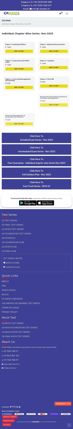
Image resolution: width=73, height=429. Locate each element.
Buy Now (7, 425)
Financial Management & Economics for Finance (15, 116)
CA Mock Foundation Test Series (20, 327)
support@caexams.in (11, 364)
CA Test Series (9, 220)
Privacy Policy (10, 312)
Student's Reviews (12, 299)
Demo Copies (9, 290)
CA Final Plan (9, 251)
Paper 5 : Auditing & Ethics (15, 44)
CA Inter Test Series (13, 229)
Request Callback (10, 417)
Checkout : (63, 404)
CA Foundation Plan (13, 242)
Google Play (12, 267)
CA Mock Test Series (13, 323)
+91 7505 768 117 (10, 351)
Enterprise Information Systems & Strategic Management (53, 97)
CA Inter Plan (9, 247)
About (5, 281)
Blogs (5, 294)
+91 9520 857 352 (11, 356)
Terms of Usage (10, 308)
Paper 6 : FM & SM (47, 79)
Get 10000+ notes (13, 258)
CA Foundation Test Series (16, 234)
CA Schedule (8, 238)
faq (4, 286)
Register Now (9, 421)
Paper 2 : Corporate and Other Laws (17, 61)
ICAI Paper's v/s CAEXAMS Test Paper (21, 303)
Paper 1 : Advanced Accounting (52, 44)
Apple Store (11, 263)
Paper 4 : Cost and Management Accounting (18, 79)
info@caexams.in (9, 368)
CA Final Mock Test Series (16, 336)
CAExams (35, 422)
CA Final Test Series (12, 225)
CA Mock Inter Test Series (16, 332)
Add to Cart (19, 51)
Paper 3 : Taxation (47, 61)
